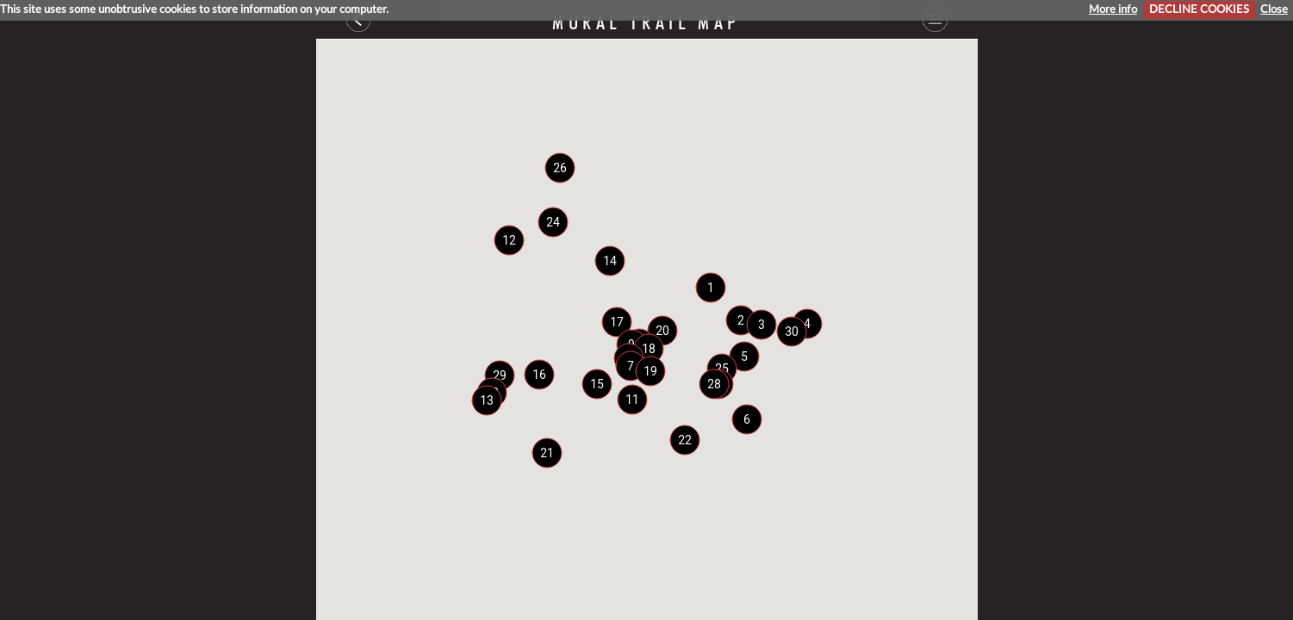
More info (1113, 10)
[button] (710, 287)
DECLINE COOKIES (1199, 10)
